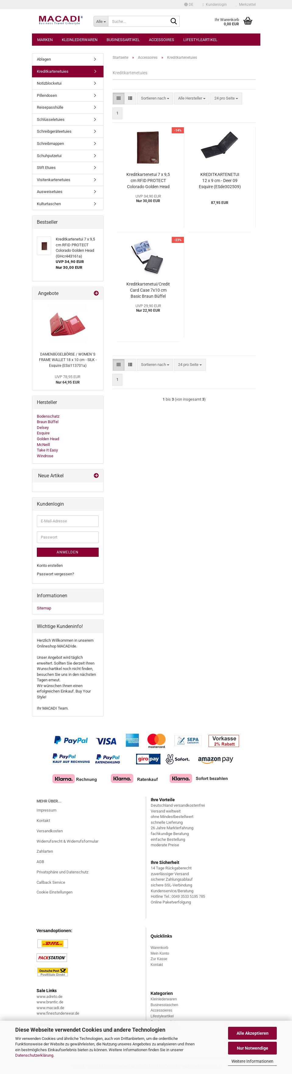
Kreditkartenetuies (53, 71)
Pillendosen (47, 95)
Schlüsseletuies (51, 119)
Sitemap (44, 608)
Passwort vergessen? (55, 574)
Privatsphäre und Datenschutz (62, 872)
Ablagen (44, 59)
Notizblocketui (49, 83)
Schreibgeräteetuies (54, 131)
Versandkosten (50, 831)
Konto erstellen (50, 565)
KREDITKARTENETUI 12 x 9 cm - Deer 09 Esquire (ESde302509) (220, 180)
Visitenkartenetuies (53, 179)
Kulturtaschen (49, 204)
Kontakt (43, 820)
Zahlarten (45, 851)
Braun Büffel (47, 421)
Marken (45, 39)
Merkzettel (246, 4)
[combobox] (155, 98)
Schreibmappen (50, 143)
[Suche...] (100, 21)
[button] (189, 4)
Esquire (43, 433)
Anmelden (68, 552)
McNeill (43, 444)
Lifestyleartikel (200, 39)
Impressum (46, 810)
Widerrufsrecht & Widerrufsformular (67, 841)
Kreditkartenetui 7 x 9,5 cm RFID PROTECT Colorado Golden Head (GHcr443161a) (148, 181)
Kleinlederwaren (79, 39)
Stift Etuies (46, 167)
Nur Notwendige (252, 1048)
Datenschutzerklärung (34, 1055)
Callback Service (51, 882)
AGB (40, 861)
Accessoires (161, 39)
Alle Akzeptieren (253, 1033)
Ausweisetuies (49, 191)
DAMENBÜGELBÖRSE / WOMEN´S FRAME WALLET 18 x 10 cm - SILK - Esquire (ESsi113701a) (68, 360)
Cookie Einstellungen (54, 892)
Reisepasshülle (50, 107)
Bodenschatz (48, 416)
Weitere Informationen (252, 1061)
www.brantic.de (50, 1002)
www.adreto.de (49, 996)
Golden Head (48, 439)
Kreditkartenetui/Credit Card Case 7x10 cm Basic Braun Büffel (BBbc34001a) (148, 290)
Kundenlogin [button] (214, 4)
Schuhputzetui (49, 155)
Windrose (45, 456)
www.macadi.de (50, 1008)
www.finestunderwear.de (58, 1013)
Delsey (43, 427)
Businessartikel (123, 39)
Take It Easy (47, 450)
